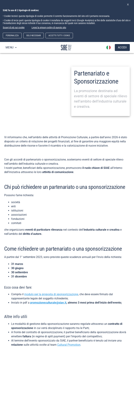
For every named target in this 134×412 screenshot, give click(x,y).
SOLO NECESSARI (33, 35)
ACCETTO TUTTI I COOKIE (59, 35)
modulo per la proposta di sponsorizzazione (51, 294)
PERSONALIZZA (12, 35)
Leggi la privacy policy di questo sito (49, 27)
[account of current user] (108, 47)
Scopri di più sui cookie (14, 27)
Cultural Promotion (68, 344)
